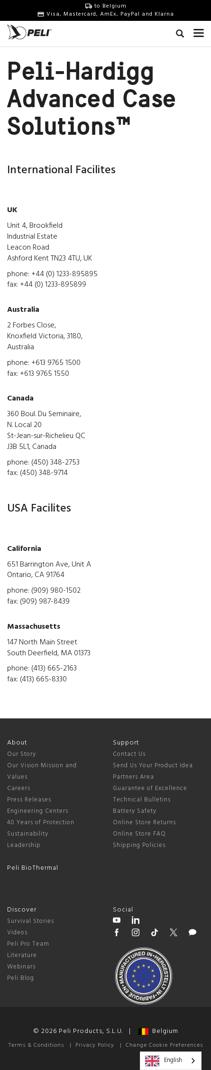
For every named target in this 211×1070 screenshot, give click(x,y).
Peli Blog (20, 978)
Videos (17, 933)
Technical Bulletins (142, 800)
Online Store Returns (144, 823)
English (163, 1061)
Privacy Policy (94, 1045)
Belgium (158, 1031)
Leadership (24, 845)
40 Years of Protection (40, 823)
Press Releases (29, 800)
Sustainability (27, 834)
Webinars (21, 967)
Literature (22, 955)
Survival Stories (30, 921)
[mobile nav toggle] (198, 31)
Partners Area (133, 777)
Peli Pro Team (28, 944)
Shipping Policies (139, 845)
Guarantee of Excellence (150, 788)
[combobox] (171, 1060)
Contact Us (129, 754)
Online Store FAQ (139, 834)
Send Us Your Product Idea (153, 766)
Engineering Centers (37, 811)
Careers (18, 788)
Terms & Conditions (36, 1045)
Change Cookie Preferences (164, 1045)
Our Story (21, 754)
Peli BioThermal (32, 868)
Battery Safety (134, 811)
